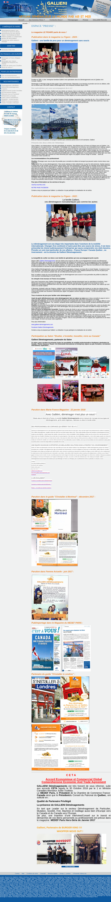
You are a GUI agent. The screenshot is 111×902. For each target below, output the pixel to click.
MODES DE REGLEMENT (9, 38)
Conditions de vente (32, 873)
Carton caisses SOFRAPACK (10, 97)
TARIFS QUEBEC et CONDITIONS (12, 36)
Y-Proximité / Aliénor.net (79, 873)
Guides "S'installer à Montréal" (10, 102)
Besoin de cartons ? (7, 67)
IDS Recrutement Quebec (9, 92)
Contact (17, 873)
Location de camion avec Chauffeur (12, 65)
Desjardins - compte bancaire (10, 99)
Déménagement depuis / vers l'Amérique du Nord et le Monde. (11, 31)
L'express (4, 89)
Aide (23, 873)
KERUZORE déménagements (10, 87)
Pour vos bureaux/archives (9, 75)
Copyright (43, 873)
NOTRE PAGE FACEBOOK (39, 187)
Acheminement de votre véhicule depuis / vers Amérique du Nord (11, 34)
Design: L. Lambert (65, 873)
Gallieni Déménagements (47, 261)
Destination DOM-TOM (8, 49)
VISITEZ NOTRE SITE (38, 185)
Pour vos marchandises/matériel (11, 77)
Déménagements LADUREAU (10, 85)
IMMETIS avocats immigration (10, 101)
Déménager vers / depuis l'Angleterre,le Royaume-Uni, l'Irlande (10, 62)
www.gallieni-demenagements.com (42, 324)
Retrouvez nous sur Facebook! (10, 94)
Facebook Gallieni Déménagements (42, 327)
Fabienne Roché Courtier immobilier (12, 90)
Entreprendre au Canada (9, 96)
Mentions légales (52, 873)
